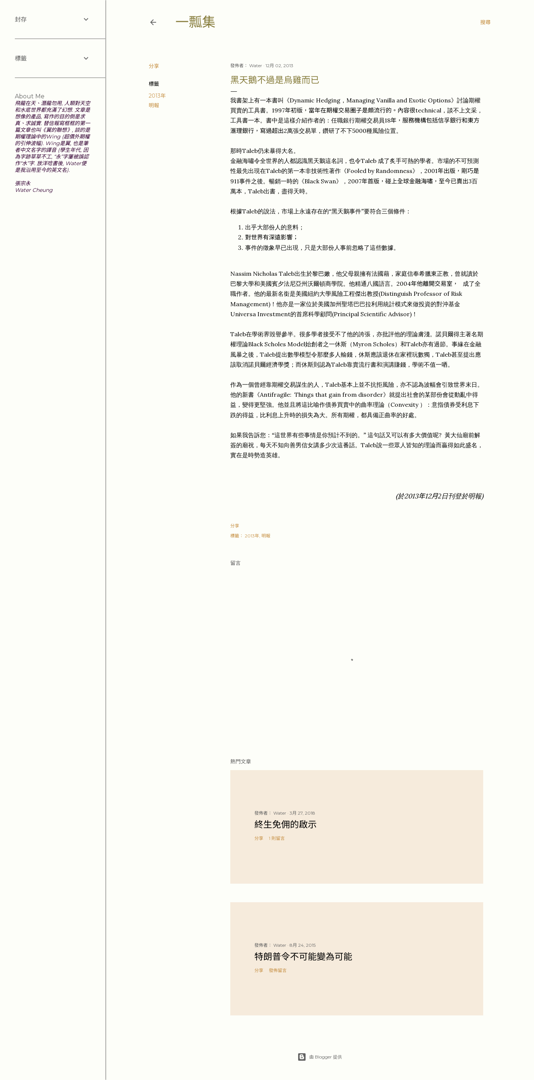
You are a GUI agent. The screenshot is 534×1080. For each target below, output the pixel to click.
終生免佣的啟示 (285, 824)
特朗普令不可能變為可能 (303, 956)
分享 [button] (154, 66)
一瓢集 (195, 22)
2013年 (157, 95)
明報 (154, 105)
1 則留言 (277, 838)
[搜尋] (485, 22)
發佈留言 (278, 970)
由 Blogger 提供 (319, 1057)
